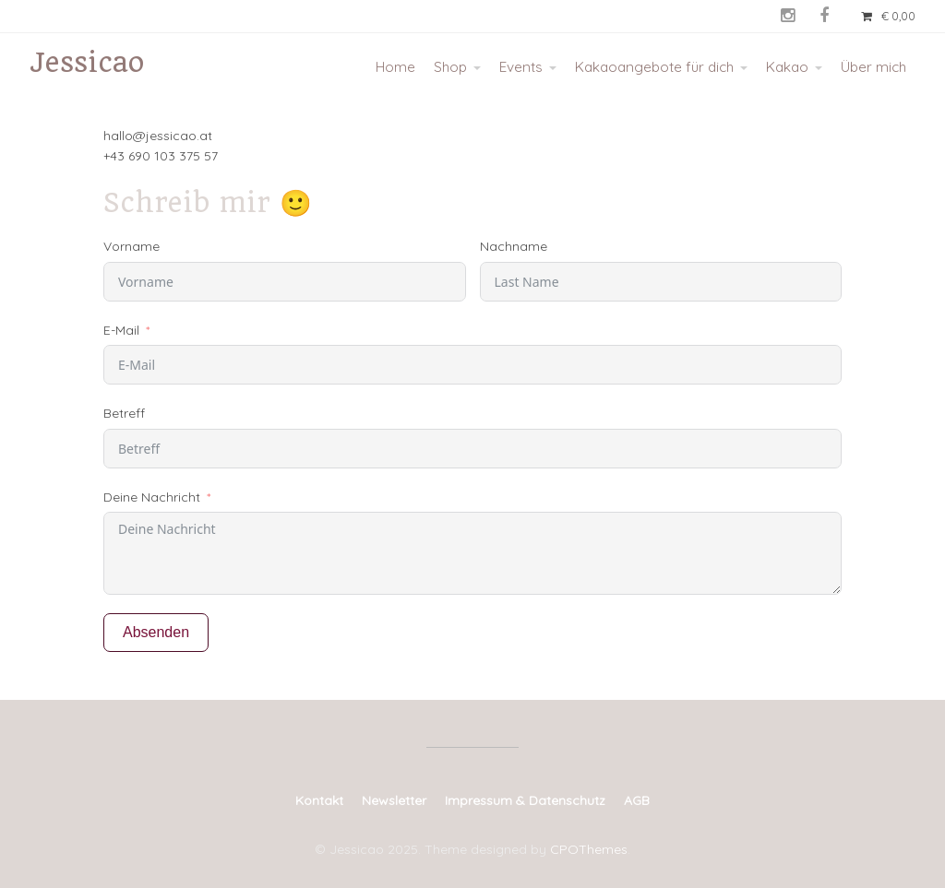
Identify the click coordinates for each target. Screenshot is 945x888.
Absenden (156, 632)
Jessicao (87, 62)
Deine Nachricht (151, 497)
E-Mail (121, 330)
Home (395, 67)
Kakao (787, 67)
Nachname (513, 246)
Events (521, 67)
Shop (450, 67)
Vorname (131, 246)
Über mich (873, 67)
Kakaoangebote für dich (654, 67)
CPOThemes (589, 849)
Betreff (124, 413)
